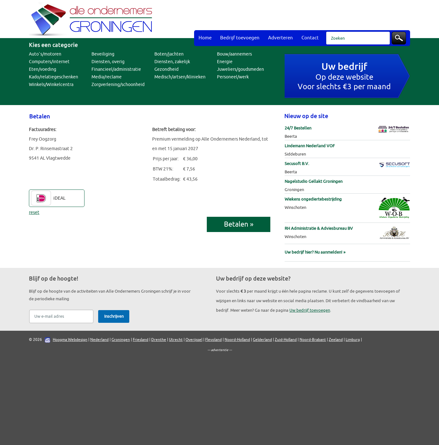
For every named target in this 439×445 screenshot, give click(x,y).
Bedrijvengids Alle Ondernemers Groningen (92, 19)
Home (205, 38)
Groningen (120, 339)
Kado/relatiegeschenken (53, 77)
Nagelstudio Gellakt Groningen (313, 181)
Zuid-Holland (286, 339)
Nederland (99, 339)
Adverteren (280, 38)
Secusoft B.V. (297, 163)
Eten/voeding (42, 69)
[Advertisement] (294, 15)
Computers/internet (49, 61)
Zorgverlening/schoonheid (118, 84)
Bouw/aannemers (234, 54)
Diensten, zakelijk (172, 61)
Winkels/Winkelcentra (51, 84)
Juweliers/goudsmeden (240, 69)
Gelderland (262, 339)
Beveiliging (102, 54)
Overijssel (194, 339)
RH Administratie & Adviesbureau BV (319, 228)
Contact (310, 38)
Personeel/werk (233, 77)
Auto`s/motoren (45, 54)
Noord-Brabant (313, 339)
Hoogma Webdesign (70, 339)
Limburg (353, 339)
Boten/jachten (169, 54)
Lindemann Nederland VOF (310, 146)
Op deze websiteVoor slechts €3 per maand (344, 77)
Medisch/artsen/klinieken (180, 77)
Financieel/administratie (116, 69)
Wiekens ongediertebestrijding (313, 199)
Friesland (140, 339)
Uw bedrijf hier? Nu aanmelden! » (315, 252)
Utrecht (176, 339)
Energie (225, 61)
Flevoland (213, 339)
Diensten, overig (108, 61)
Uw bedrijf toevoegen (309, 310)
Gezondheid (166, 69)
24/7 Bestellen (298, 128)
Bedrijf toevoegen (240, 38)
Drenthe (158, 339)
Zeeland (336, 339)
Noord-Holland (237, 339)
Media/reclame (106, 77)
